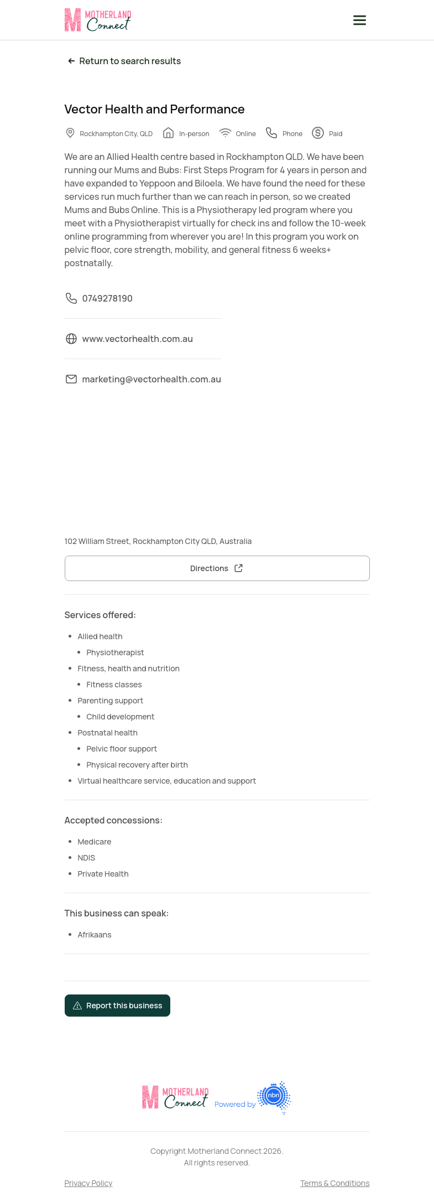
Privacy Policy (89, 1183)
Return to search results (123, 61)
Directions (209, 568)
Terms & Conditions (334, 1183)
